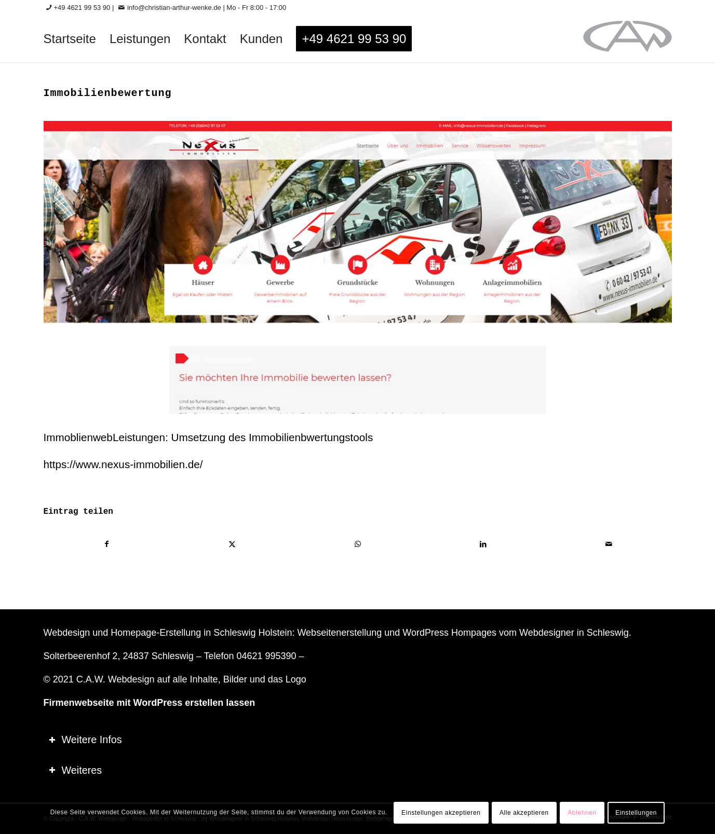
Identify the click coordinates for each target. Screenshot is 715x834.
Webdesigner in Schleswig (574, 632)
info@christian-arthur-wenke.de (174, 7)
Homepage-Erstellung (156, 632)
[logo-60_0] (627, 39)
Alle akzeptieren (524, 812)
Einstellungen (636, 812)
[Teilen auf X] (232, 544)
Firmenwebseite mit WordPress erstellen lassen (149, 703)
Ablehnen (582, 812)
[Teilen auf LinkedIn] (483, 544)
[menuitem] (70, 39)
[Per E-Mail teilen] (608, 544)
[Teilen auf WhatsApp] (358, 544)
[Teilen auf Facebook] (107, 544)
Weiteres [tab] (75, 770)
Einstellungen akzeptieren (440, 812)
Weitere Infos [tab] (85, 739)
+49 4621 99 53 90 (82, 7)
